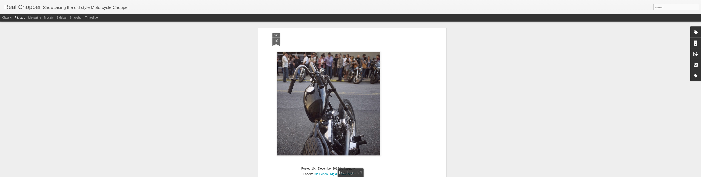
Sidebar (62, 17)
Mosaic (48, 17)
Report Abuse (401, 174)
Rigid (333, 126)
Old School (321, 126)
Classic (7, 17)
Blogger (389, 174)
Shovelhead (346, 126)
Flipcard (20, 17)
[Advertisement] (328, 153)
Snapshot (76, 17)
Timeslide (91, 17)
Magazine (34, 17)
